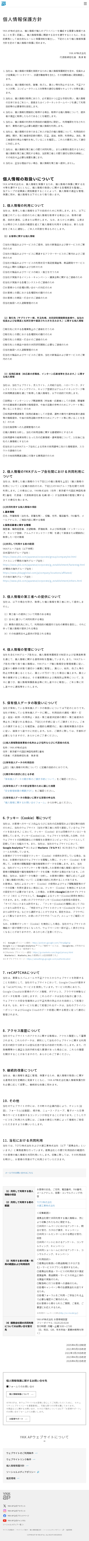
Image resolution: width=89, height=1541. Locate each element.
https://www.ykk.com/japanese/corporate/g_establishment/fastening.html (44, 564)
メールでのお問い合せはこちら (19, 1172)
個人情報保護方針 (15, 1465)
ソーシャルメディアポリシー (21, 1471)
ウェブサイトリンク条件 (18, 1459)
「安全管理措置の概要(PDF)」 (19, 790)
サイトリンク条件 (22, 1530)
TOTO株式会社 (44, 1202)
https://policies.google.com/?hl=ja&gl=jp (51, 942)
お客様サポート (16, 1418)
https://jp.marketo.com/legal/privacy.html (53, 952)
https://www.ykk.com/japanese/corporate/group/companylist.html (39, 556)
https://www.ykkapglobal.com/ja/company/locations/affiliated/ (37, 572)
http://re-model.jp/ (68, 1313)
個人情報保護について (19, 1394)
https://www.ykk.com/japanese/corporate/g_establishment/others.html (42, 580)
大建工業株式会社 (46, 1205)
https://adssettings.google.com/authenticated (48, 958)
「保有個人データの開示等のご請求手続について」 (30, 779)
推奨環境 (10, 1478)
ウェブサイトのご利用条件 (20, 1453)
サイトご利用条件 (8, 1530)
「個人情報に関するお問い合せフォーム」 (25, 802)
